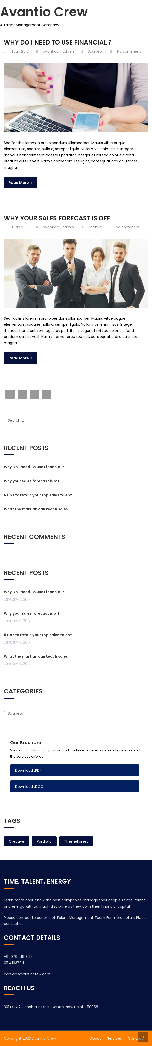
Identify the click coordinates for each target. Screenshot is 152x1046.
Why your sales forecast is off (57, 218)
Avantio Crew (44, 12)
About (95, 1038)
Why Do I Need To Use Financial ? (58, 42)
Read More (19, 182)
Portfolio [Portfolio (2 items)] (44, 841)
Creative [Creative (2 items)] (16, 841)
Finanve (95, 227)
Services (114, 1038)
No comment (129, 51)
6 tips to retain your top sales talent (38, 495)
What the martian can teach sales (36, 509)
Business (95, 51)
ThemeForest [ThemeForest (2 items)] (76, 841)
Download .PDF (28, 770)
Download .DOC (29, 786)
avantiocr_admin (58, 51)
